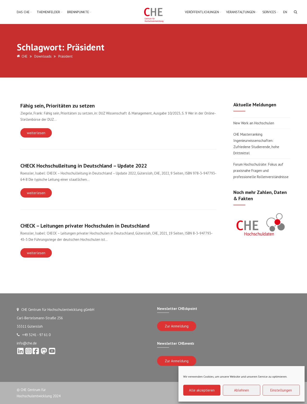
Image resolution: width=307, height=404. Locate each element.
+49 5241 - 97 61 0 (34, 334)
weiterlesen (36, 133)
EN (285, 12)
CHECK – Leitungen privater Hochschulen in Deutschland (84, 225)
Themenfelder (48, 12)
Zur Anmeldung (177, 326)
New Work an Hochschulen (253, 123)
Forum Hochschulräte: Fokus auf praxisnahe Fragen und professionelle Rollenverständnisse (261, 170)
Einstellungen (281, 390)
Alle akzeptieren (202, 390)
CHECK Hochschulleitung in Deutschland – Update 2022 (83, 165)
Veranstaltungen (240, 12)
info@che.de (27, 343)
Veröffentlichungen (202, 12)
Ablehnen (241, 390)
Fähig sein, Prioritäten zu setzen (57, 105)
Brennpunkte (78, 12)
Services (269, 12)
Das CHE (23, 12)
